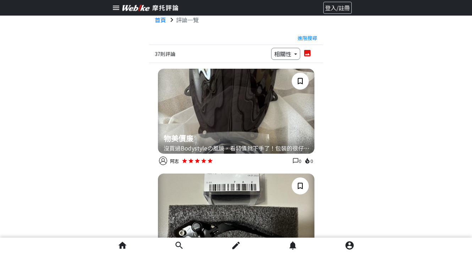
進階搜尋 (307, 37)
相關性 (283, 54)
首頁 (160, 20)
